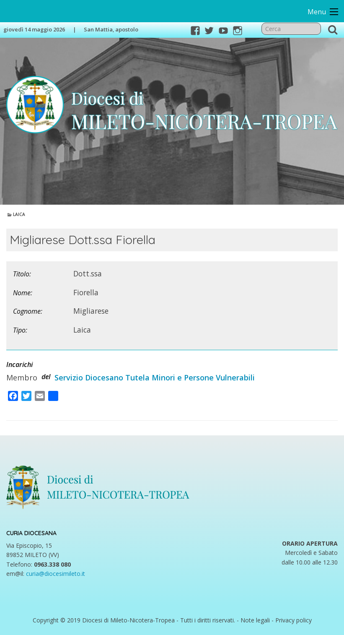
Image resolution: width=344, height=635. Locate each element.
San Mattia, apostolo (111, 29)
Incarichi (19, 364)
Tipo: (20, 330)
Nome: (22, 292)
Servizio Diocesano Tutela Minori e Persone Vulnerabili (154, 377)
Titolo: (22, 273)
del (45, 376)
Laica (19, 214)
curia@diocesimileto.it (55, 574)
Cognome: (27, 311)
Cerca (332, 29)
